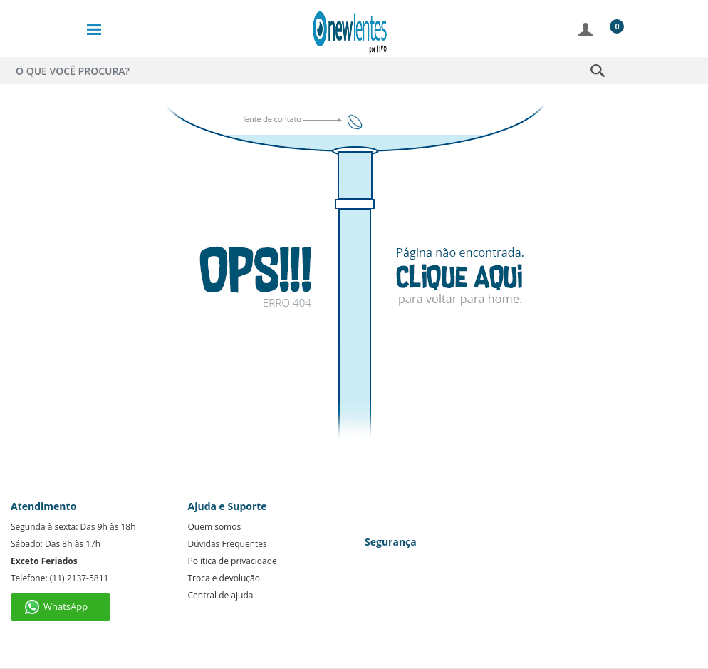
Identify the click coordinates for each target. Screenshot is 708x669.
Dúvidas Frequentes (227, 544)
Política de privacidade (232, 561)
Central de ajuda (221, 595)
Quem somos (214, 527)
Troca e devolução (224, 578)
